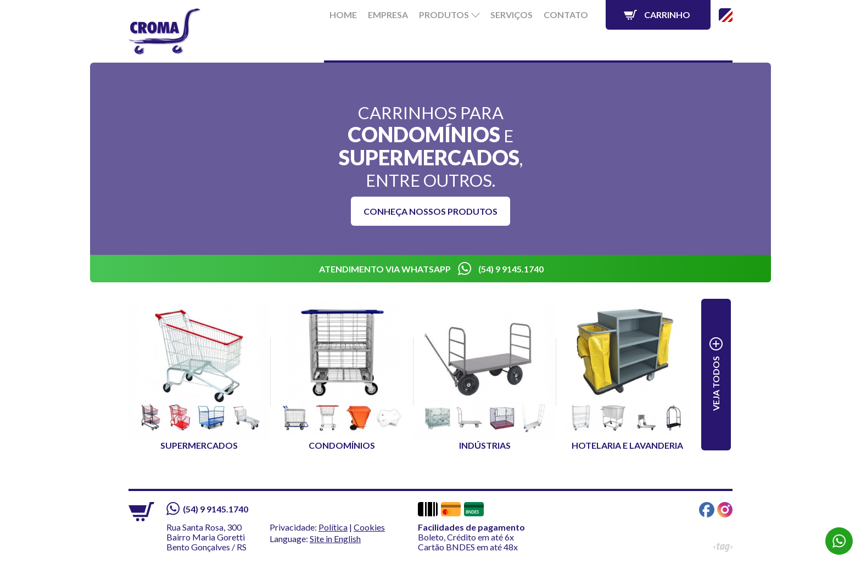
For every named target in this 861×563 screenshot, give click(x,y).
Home (343, 14)
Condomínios (341, 374)
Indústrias (484, 374)
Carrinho (667, 14)
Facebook (706, 509)
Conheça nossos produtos (430, 211)
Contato (566, 14)
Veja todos (716, 383)
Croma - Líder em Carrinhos (165, 31)
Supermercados (199, 374)
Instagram (725, 509)
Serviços (511, 14)
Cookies (369, 527)
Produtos (444, 14)
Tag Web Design (723, 547)
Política (333, 527)
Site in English (726, 15)
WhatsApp (839, 541)
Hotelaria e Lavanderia (627, 374)
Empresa (388, 14)
